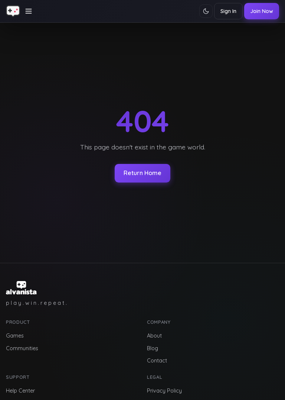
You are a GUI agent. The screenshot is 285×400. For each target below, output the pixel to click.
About (154, 335)
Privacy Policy (164, 390)
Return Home (142, 173)
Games (15, 335)
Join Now (261, 11)
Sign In (228, 11)
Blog (152, 348)
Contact (157, 360)
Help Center (20, 390)
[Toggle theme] (206, 11)
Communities (22, 348)
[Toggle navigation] (28, 11)
